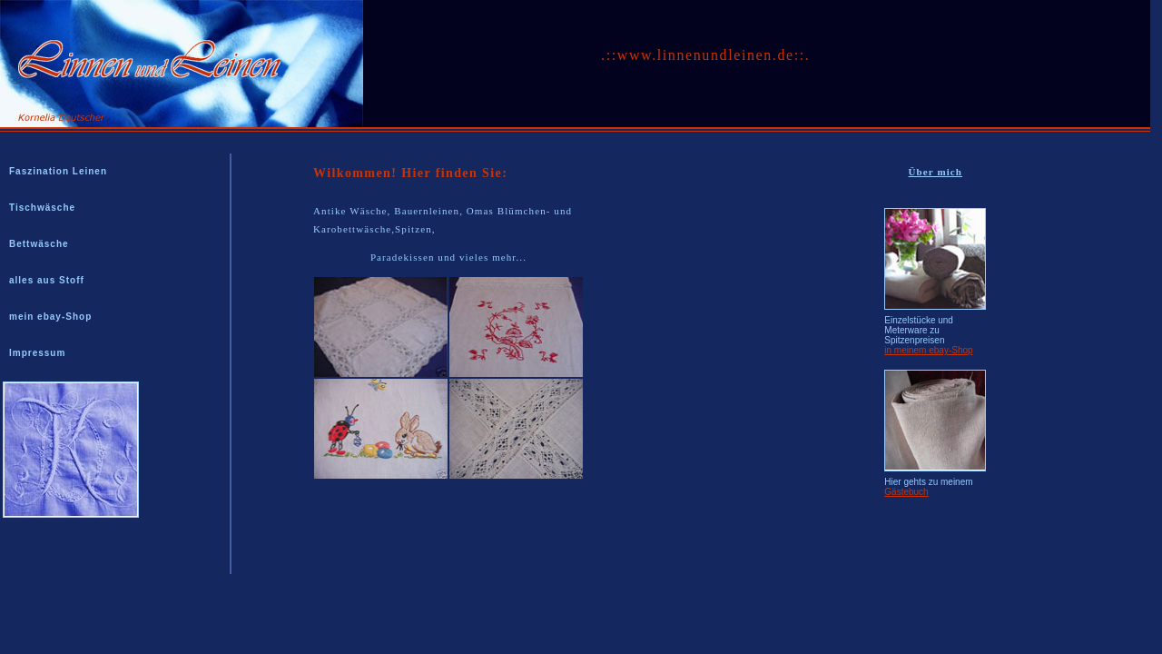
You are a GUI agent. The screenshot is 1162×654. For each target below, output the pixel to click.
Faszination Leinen (58, 171)
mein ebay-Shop (50, 317)
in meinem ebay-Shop (928, 350)
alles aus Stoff (46, 280)
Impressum (37, 353)
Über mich (936, 171)
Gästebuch (906, 492)
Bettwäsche (39, 244)
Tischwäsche (42, 208)
